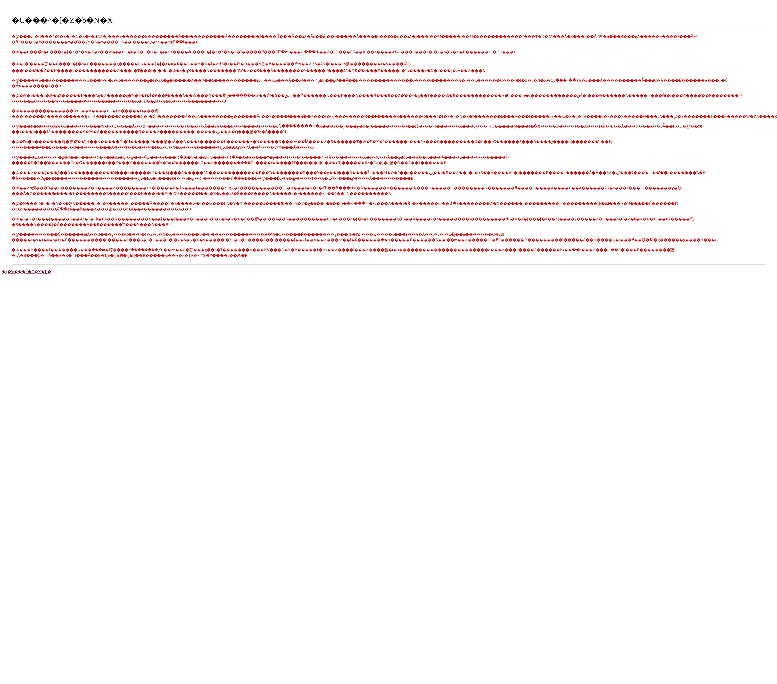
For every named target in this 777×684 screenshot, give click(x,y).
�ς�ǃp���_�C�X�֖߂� (26, 272)
